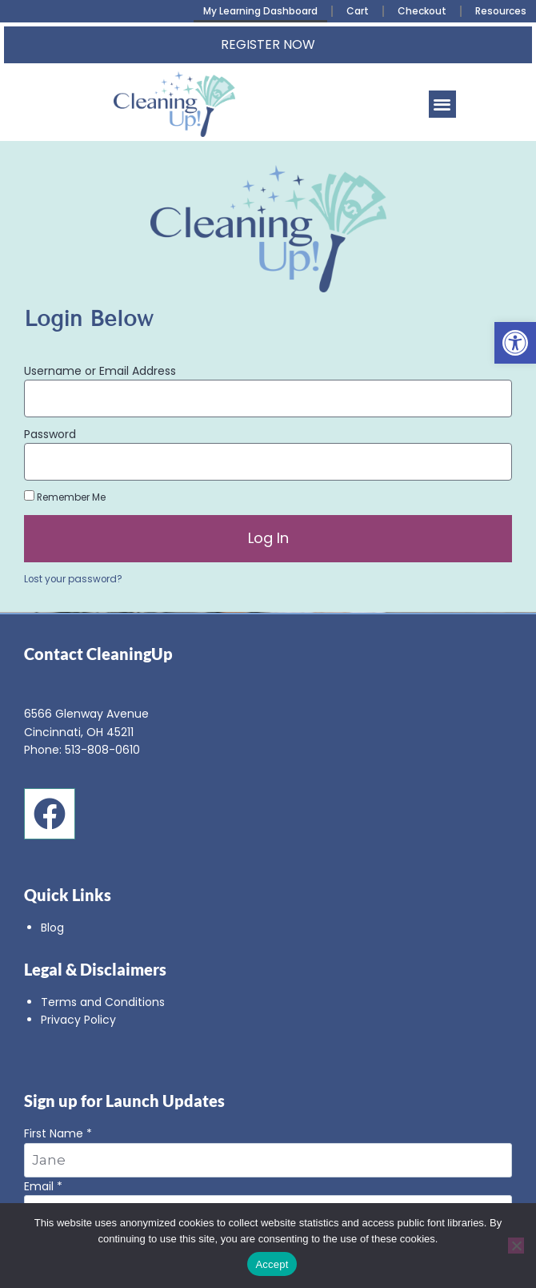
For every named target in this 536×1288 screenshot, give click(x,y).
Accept (271, 1264)
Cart (357, 11)
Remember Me (65, 497)
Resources (500, 11)
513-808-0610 (102, 750)
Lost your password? (73, 579)
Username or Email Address (100, 371)
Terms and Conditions (103, 1002)
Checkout (422, 11)
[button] (515, 343)
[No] (516, 1246)
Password (50, 434)
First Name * (268, 1151)
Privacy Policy (78, 1020)
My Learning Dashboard (260, 11)
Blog (52, 928)
